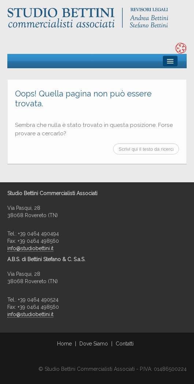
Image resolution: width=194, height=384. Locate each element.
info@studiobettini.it (30, 248)
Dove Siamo (93, 344)
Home (64, 344)
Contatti (125, 344)
